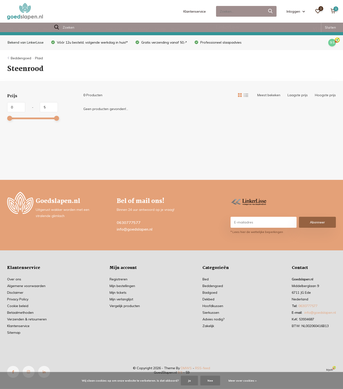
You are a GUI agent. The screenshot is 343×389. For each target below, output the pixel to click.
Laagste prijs (298, 95)
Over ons (14, 279)
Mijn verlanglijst (121, 299)
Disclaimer (15, 292)
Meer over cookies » (242, 380)
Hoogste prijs (325, 95)
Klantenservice (194, 11)
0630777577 (129, 222)
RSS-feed (202, 368)
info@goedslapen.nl (134, 229)
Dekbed (69, 29)
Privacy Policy (17, 299)
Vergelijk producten (125, 306)
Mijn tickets (118, 292)
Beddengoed (28, 29)
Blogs (176, 29)
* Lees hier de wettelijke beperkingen (257, 232)
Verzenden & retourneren (27, 319)
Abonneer (317, 222)
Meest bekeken (268, 95)
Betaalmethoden (20, 312)
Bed (10, 29)
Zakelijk (160, 29)
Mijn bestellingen (122, 286)
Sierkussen (114, 29)
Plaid (39, 58)
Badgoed (50, 29)
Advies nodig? (138, 29)
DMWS (186, 368)
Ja (189, 380)
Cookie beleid (17, 306)
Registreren (118, 279)
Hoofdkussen (90, 29)
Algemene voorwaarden (26, 286)
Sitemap (13, 332)
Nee (210, 380)
